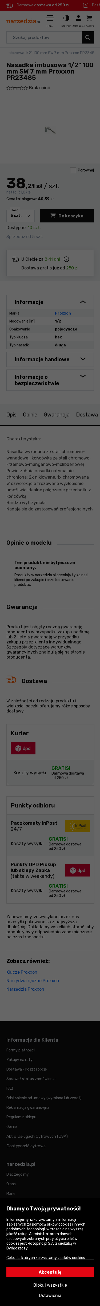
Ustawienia (50, 1295)
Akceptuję (50, 1272)
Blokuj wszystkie (50, 1285)
